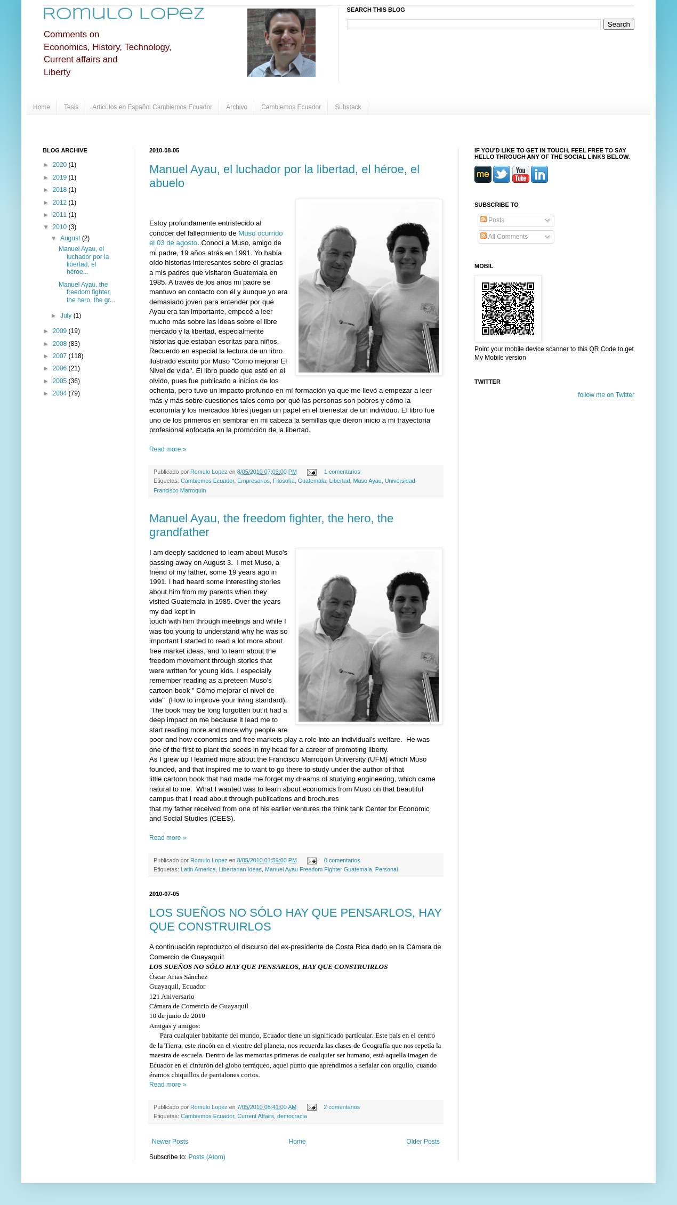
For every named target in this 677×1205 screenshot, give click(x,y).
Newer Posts (170, 1141)
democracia (292, 1116)
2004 (61, 393)
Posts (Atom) (206, 1157)
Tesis (71, 107)
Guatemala (312, 481)
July (67, 315)
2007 (61, 356)
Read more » (167, 449)
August (71, 238)
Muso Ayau (367, 481)
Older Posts (423, 1141)
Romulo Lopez (124, 14)
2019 (61, 177)
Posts (492, 220)
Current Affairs (255, 1116)
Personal (386, 869)
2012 (61, 202)
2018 (61, 189)
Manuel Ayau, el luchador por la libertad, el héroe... (84, 260)
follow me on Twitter (606, 395)
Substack (348, 107)
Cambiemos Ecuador (291, 107)
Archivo (236, 107)
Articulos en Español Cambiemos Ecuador (152, 107)
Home (41, 107)
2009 (61, 331)
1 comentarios (342, 471)
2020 (61, 164)
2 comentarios (342, 1107)
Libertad (339, 481)
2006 (61, 368)
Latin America (198, 869)
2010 (61, 227)
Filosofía (284, 481)
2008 (61, 343)
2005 (61, 381)
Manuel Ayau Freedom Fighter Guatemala (318, 869)
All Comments (504, 236)
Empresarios (253, 481)
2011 (61, 215)
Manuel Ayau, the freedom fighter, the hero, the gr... (87, 292)
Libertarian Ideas (240, 869)
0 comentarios (342, 860)
